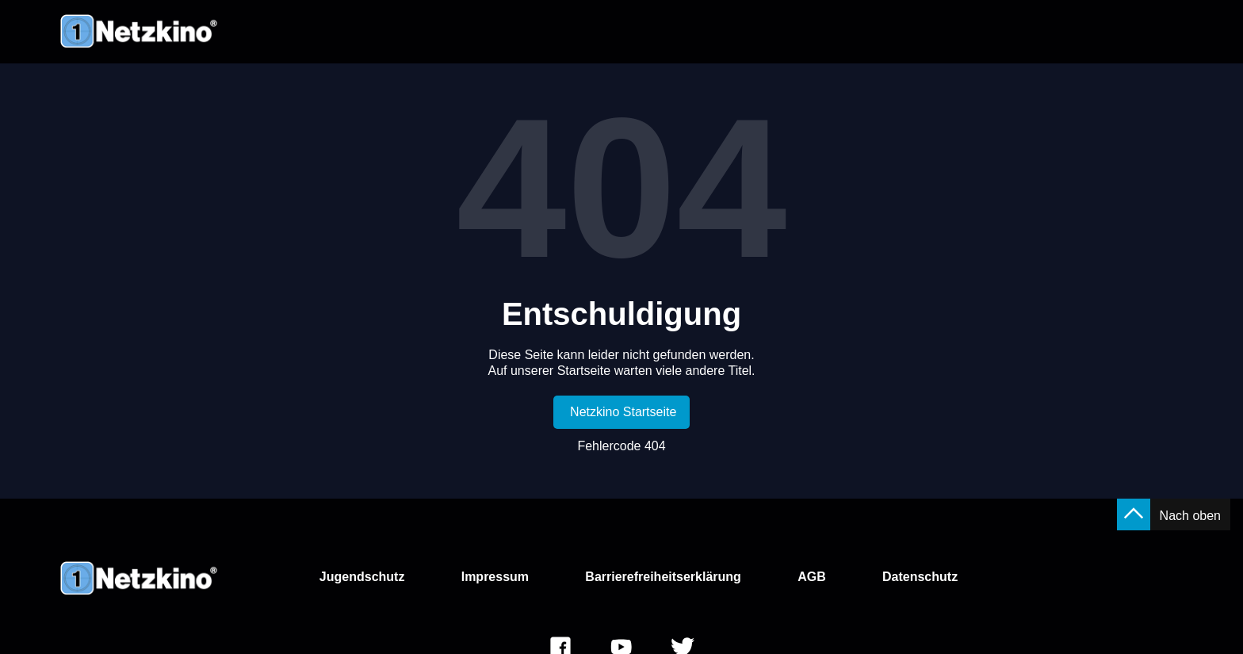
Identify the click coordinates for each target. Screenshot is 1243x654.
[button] (1133, 514)
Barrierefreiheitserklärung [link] (663, 576)
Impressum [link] (495, 576)
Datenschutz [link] (920, 576)
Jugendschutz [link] (362, 576)
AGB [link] (811, 576)
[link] (621, 412)
